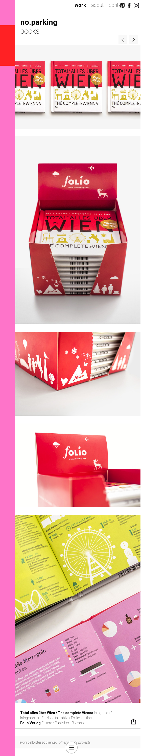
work (80, 5)
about (97, 5)
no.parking (38, 22)
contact (117, 5)
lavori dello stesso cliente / (54, 742)
